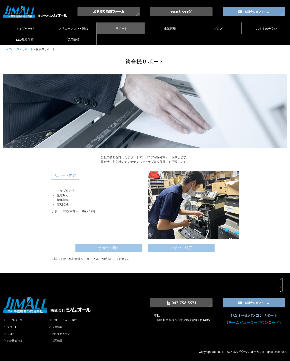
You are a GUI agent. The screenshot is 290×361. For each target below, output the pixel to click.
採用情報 (73, 39)
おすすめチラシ (266, 28)
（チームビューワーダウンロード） (254, 322)
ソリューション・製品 (73, 28)
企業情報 (170, 28)
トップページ (25, 28)
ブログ (218, 28)
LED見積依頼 (25, 39)
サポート (121, 28)
